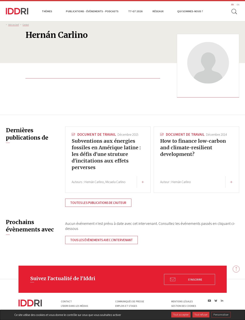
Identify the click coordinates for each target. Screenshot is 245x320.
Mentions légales (182, 301)
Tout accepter (181, 314)
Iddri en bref (13, 24)
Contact (26, 24)
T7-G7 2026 (135, 11)
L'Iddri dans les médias (74, 306)
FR (232, 4)
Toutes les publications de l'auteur (98, 203)
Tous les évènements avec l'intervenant (101, 240)
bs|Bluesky (215, 300)
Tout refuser (200, 314)
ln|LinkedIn (222, 300)
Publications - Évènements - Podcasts (92, 11)
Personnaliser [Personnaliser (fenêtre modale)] (220, 314)
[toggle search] (234, 11)
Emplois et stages (126, 306)
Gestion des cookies (183, 306)
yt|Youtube (209, 300)
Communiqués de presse (129, 301)
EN (238, 4)
